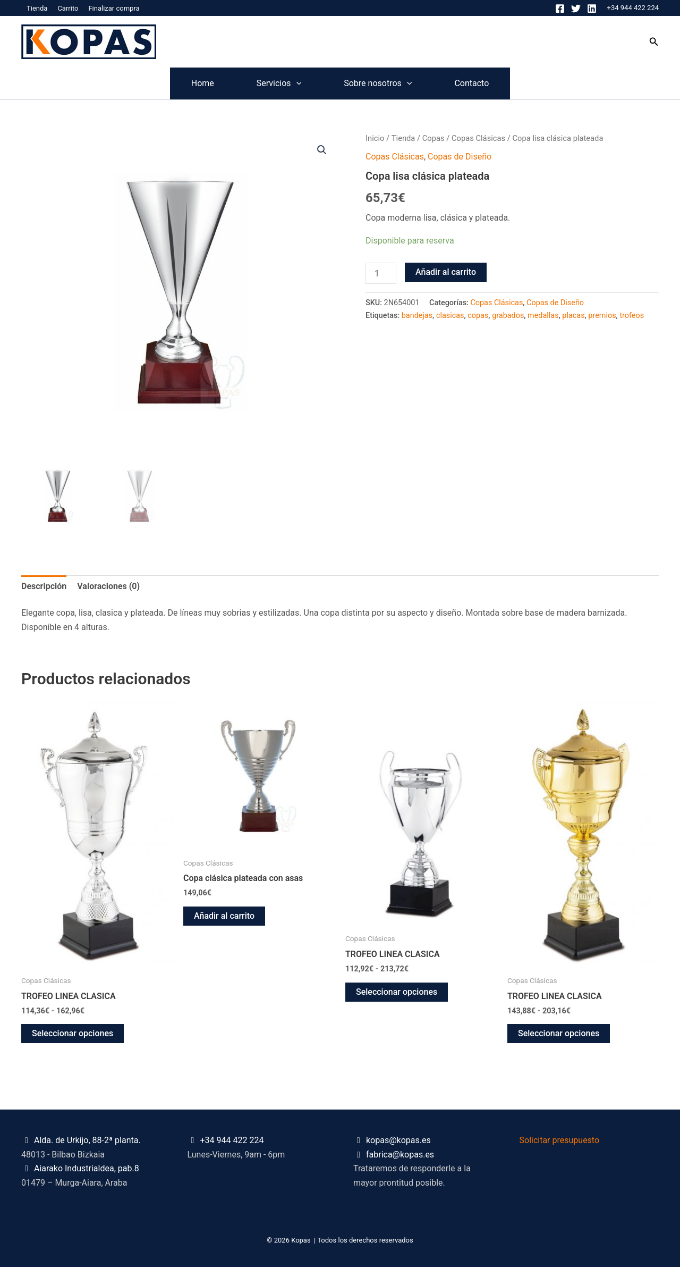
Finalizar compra (113, 8)
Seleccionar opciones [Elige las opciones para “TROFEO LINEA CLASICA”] (72, 1033)
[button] (654, 41)
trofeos (631, 315)
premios (602, 315)
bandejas (417, 315)
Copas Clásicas (478, 138)
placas (573, 315)
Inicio (375, 138)
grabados (508, 315)
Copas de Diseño (459, 157)
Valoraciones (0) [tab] (108, 586)
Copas (433, 138)
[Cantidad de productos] (381, 273)
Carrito (67, 8)
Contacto (503, 83)
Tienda (37, 8)
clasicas (450, 315)
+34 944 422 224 (633, 8)
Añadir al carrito (445, 272)
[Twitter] (576, 8)
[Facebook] (560, 8)
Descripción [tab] (43, 586)
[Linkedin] (592, 8)
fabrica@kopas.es (400, 1154)
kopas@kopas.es (398, 1140)
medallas (543, 315)
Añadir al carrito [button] (224, 916)
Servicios (268, 83)
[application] (285, 83)
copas (478, 315)
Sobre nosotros (388, 83)
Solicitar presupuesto (560, 1140)
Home (170, 83)
